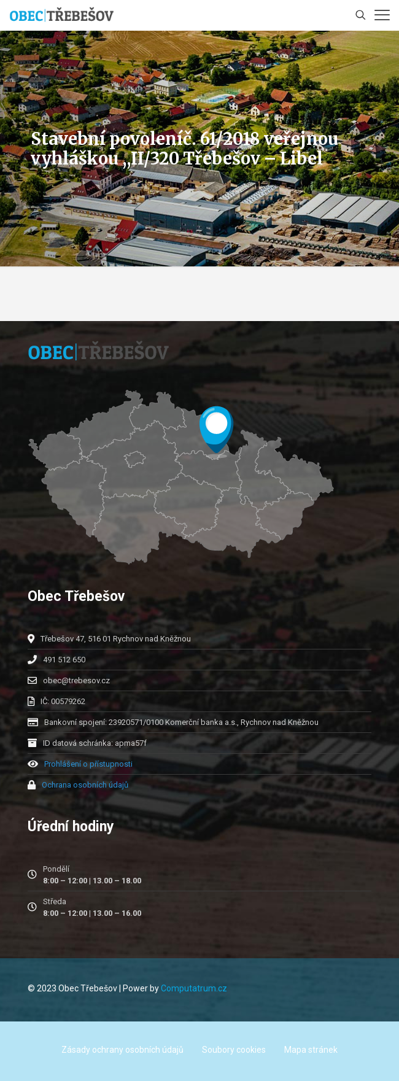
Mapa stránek (311, 1050)
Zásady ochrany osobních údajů (122, 1050)
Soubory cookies (234, 1050)
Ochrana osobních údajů (85, 784)
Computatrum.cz (194, 988)
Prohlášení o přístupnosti (88, 764)
